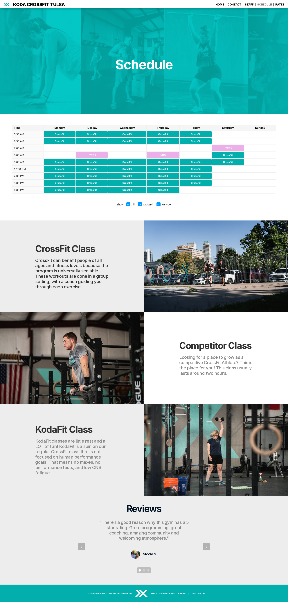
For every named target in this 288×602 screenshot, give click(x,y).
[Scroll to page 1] (139, 570)
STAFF (249, 4)
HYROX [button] (163, 204)
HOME (220, 4)
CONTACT (234, 4)
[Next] (206, 546)
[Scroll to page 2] (144, 570)
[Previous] (81, 546)
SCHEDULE (264, 4)
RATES (279, 4)
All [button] (130, 204)
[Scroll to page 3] (148, 570)
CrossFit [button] (145, 204)
